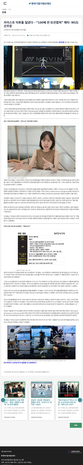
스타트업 (4, 9)
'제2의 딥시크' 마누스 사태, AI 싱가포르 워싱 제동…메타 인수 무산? (67, 402)
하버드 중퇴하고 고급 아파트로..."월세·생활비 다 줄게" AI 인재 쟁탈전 (14, 402)
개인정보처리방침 (6, 451)
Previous (3, 400)
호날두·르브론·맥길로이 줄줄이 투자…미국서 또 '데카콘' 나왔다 (41, 402)
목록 (75, 425)
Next (80, 400)
